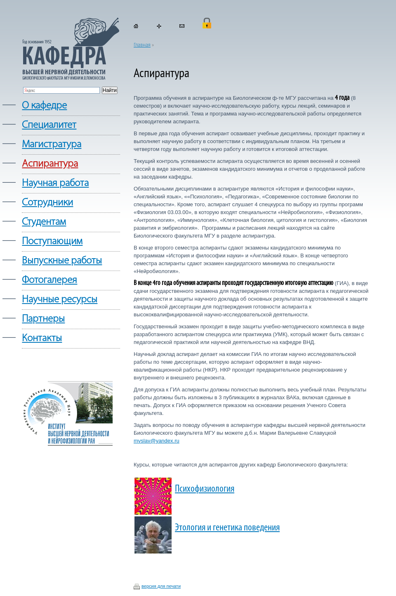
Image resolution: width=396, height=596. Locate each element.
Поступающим (52, 241)
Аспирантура (50, 164)
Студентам (44, 222)
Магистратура (51, 144)
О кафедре (44, 106)
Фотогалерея (49, 280)
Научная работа (55, 183)
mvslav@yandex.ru (156, 441)
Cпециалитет (49, 125)
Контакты (42, 338)
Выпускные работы (62, 261)
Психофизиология (204, 489)
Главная (142, 45)
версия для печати (161, 586)
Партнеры (43, 319)
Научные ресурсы (59, 299)
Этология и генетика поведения (227, 528)
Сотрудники (47, 203)
